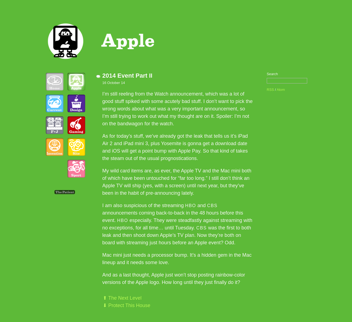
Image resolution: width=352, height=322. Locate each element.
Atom (281, 90)
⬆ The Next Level (122, 298)
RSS (270, 90)
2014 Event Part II (127, 75)
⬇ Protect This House (126, 305)
